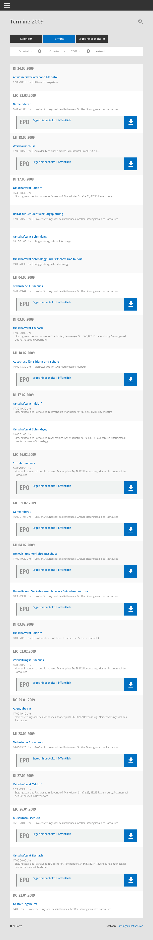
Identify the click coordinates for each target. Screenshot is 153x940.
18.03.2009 (24, 137)
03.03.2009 (23, 319)
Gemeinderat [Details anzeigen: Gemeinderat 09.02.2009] (22, 512)
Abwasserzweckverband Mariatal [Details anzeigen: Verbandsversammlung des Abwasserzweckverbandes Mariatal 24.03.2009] (35, 77)
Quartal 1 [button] (57, 51)
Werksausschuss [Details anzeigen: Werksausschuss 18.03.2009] (24, 146)
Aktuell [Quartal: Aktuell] (100, 51)
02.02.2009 (24, 651)
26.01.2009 (24, 809)
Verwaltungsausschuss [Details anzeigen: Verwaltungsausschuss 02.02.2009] (28, 660)
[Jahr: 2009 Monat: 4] (88, 51)
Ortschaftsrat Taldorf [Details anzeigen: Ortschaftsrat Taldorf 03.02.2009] (27, 633)
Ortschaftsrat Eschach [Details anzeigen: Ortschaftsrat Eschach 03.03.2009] (28, 328)
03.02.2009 (23, 624)
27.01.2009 (23, 775)
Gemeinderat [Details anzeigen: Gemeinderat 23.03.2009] (22, 104)
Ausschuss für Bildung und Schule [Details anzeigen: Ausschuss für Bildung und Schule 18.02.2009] (36, 361)
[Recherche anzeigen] (139, 22)
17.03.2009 (23, 179)
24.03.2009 (23, 68)
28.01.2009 (24, 733)
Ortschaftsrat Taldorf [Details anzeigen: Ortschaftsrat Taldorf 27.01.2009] (27, 784)
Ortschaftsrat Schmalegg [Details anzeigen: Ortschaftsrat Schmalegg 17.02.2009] (30, 429)
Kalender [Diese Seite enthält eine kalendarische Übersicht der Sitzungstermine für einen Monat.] (26, 39)
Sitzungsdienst (130, 926)
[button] (130, 122)
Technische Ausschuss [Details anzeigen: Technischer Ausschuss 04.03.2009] (28, 286)
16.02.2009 (24, 454)
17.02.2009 (23, 394)
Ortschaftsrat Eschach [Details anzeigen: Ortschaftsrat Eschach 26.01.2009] (28, 855)
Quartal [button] (25, 51)
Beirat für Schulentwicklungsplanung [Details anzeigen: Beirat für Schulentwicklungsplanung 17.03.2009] (38, 214)
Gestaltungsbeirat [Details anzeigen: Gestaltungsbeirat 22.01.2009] (25, 904)
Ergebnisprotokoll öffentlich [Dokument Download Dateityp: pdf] (52, 120)
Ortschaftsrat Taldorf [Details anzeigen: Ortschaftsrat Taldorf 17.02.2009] (27, 403)
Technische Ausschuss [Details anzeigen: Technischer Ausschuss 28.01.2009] (28, 742)
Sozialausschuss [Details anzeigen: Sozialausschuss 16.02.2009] (24, 463)
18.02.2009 (24, 352)
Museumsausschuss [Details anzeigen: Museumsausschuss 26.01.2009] (26, 818)
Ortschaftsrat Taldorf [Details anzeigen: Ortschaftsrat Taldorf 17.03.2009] (27, 188)
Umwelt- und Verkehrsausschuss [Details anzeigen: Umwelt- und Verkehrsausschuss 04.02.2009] (35, 553)
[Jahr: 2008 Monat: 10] (39, 51)
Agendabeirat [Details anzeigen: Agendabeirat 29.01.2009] (22, 708)
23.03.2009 (24, 95)
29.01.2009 (24, 699)
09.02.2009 (24, 503)
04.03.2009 (24, 277)
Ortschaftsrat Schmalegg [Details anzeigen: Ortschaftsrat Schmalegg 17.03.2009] (30, 236)
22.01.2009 (24, 895)
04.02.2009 (24, 545)
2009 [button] (76, 51)
